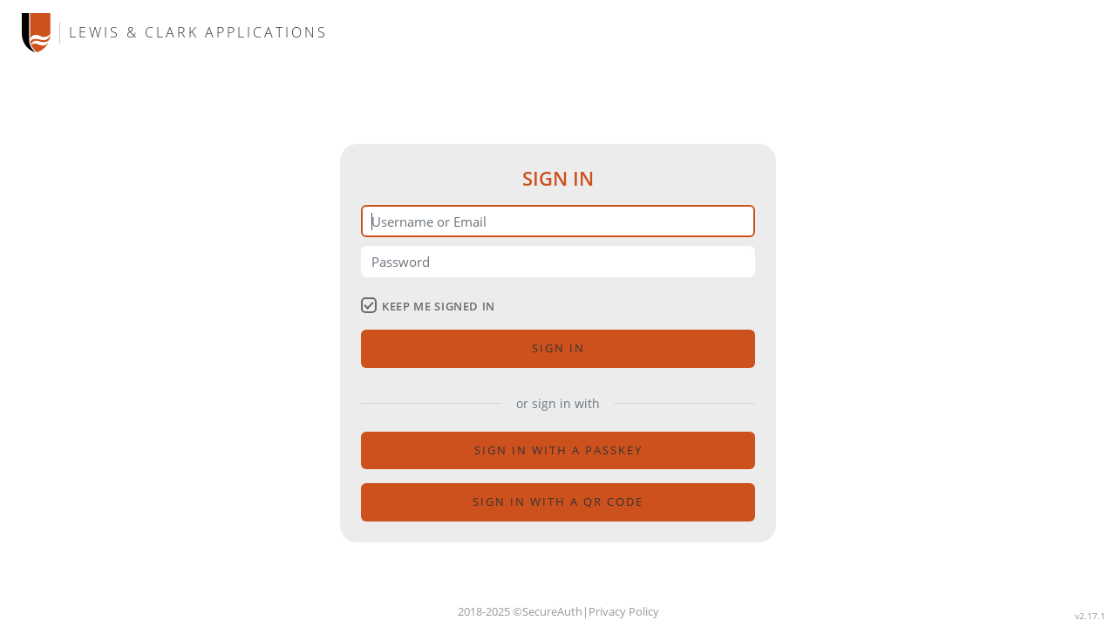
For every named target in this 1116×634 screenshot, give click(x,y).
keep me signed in (428, 306)
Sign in (558, 348)
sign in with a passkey (558, 450)
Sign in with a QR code (558, 501)
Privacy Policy (624, 611)
